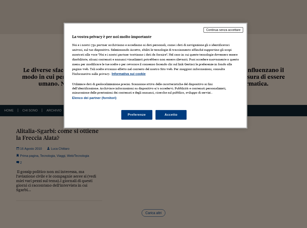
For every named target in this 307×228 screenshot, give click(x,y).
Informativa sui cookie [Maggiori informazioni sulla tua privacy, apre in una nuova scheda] (129, 73)
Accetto (171, 114)
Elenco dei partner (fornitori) (94, 98)
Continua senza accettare (223, 29)
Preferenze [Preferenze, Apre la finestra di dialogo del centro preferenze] (137, 114)
